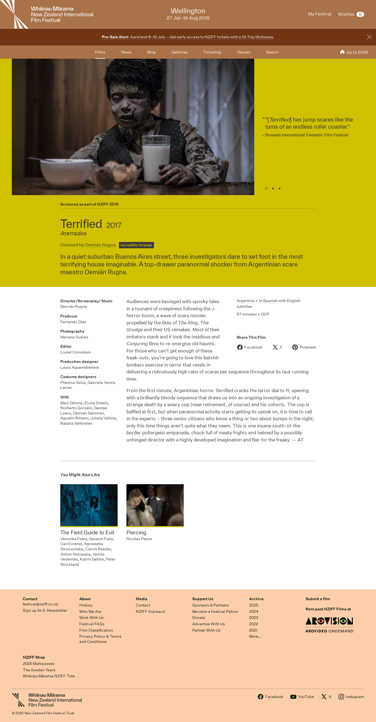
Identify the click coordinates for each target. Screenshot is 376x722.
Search (272, 52)
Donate (198, 617)
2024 (253, 611)
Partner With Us (206, 630)
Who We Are (90, 611)
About (85, 598)
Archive (256, 598)
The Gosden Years (39, 669)
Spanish (270, 300)
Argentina (246, 300)
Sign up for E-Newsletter (45, 610)
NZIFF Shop (34, 657)
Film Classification (96, 630)
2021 (253, 630)
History (86, 605)
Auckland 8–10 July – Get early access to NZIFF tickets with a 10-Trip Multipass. (188, 36)
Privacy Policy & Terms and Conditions (100, 639)
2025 (253, 605)
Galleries (180, 52)
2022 (253, 623)
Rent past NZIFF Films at (328, 609)
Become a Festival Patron (215, 611)
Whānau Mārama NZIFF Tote (49, 675)
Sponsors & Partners (210, 605)
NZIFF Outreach (150, 611)
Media (141, 598)
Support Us (202, 598)
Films (100, 52)
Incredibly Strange (136, 245)
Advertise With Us (208, 623)
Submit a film (317, 598)
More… (255, 636)
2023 (253, 617)
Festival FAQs (91, 623)
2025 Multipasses (39, 663)
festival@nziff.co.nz (40, 604)
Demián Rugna (100, 244)
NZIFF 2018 (107, 204)
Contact (30, 598)
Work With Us (91, 617)
